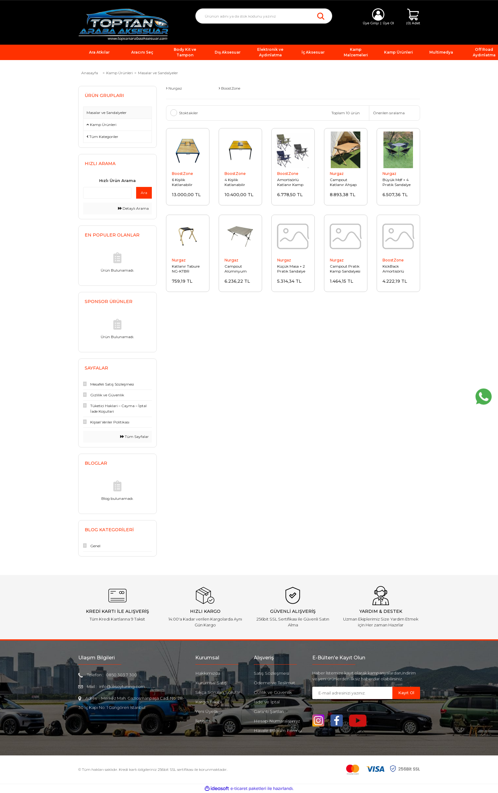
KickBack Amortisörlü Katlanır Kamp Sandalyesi (396, 269)
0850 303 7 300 (121, 674)
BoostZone (182, 173)
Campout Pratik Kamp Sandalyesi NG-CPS (345, 269)
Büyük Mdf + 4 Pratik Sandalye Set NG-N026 (397, 182)
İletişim (202, 721)
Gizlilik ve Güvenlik (273, 692)
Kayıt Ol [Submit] (406, 692)
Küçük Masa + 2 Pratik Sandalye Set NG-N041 (291, 269)
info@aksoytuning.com (122, 686)
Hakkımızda (207, 673)
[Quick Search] (107, 193)
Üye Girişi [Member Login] (371, 23)
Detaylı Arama (133, 208)
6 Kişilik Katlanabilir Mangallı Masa (184, 182)
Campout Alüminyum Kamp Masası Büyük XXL (236, 269)
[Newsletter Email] (352, 693)
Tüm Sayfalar (134, 436)
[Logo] (123, 24)
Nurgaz (337, 173)
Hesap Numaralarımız (277, 721)
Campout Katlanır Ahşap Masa (343, 182)
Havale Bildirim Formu (278, 730)
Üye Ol (388, 23)
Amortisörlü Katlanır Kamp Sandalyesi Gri (290, 182)
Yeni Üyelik (206, 711)
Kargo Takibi (208, 702)
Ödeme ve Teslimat (274, 683)
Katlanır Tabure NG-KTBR (186, 268)
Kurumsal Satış (211, 683)
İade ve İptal (267, 702)
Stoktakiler (188, 113)
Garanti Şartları (269, 711)
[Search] (263, 16)
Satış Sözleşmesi (271, 673)
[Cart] (413, 17)
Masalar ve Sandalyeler (158, 73)
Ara (144, 192)
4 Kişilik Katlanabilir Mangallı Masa (237, 182)
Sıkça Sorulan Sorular (217, 692)
